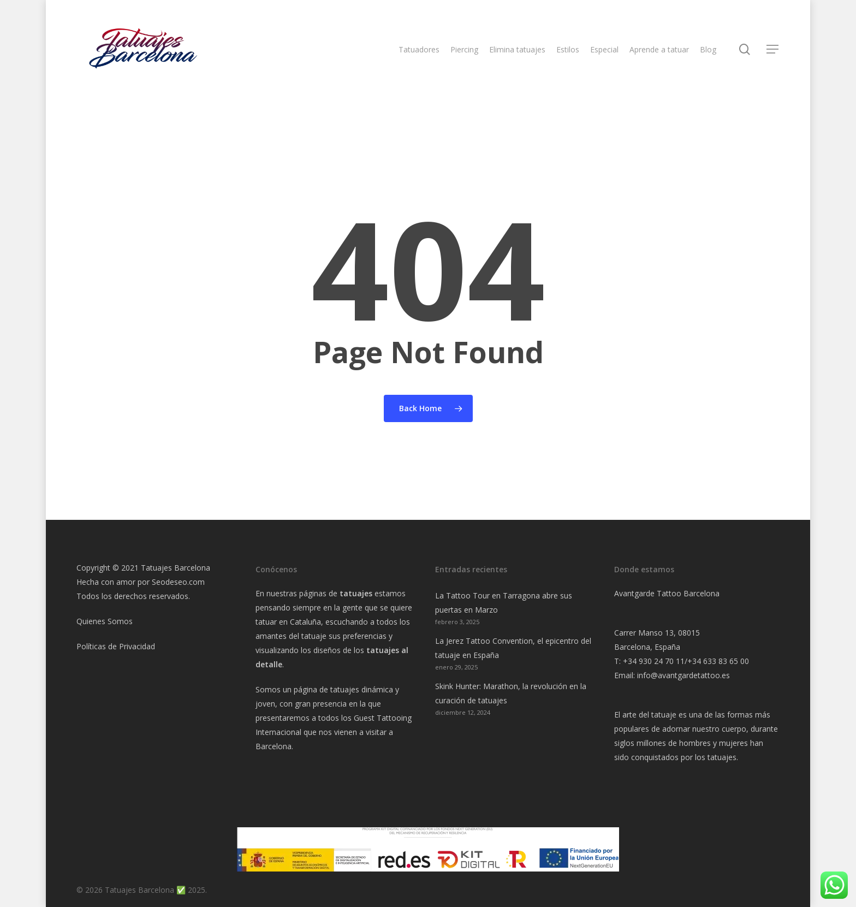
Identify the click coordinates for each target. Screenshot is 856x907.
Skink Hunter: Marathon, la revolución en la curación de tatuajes (510, 693)
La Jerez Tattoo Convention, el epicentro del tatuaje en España (513, 648)
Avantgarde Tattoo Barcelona (667, 593)
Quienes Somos (104, 621)
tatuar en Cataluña (288, 621)
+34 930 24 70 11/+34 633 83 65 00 (686, 661)
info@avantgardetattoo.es (683, 675)
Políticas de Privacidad (115, 646)
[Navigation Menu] (773, 54)
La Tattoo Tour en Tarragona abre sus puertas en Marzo (503, 602)
